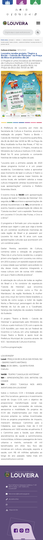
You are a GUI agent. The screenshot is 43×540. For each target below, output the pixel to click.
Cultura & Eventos (27, 40)
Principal (11, 40)
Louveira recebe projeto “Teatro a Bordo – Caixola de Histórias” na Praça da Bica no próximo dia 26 (21, 42)
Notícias (18, 40)
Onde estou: (4, 40)
